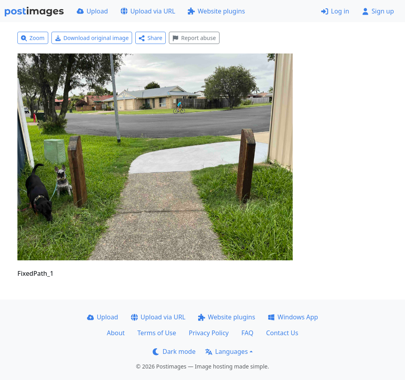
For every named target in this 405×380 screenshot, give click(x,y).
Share (150, 38)
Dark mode (174, 351)
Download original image (92, 38)
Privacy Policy (209, 332)
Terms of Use (156, 332)
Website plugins (216, 11)
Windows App (293, 317)
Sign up (378, 11)
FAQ (247, 332)
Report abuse (194, 38)
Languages (226, 351)
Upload (92, 11)
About (116, 332)
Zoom (33, 38)
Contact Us (282, 332)
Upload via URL (148, 11)
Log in (335, 11)
